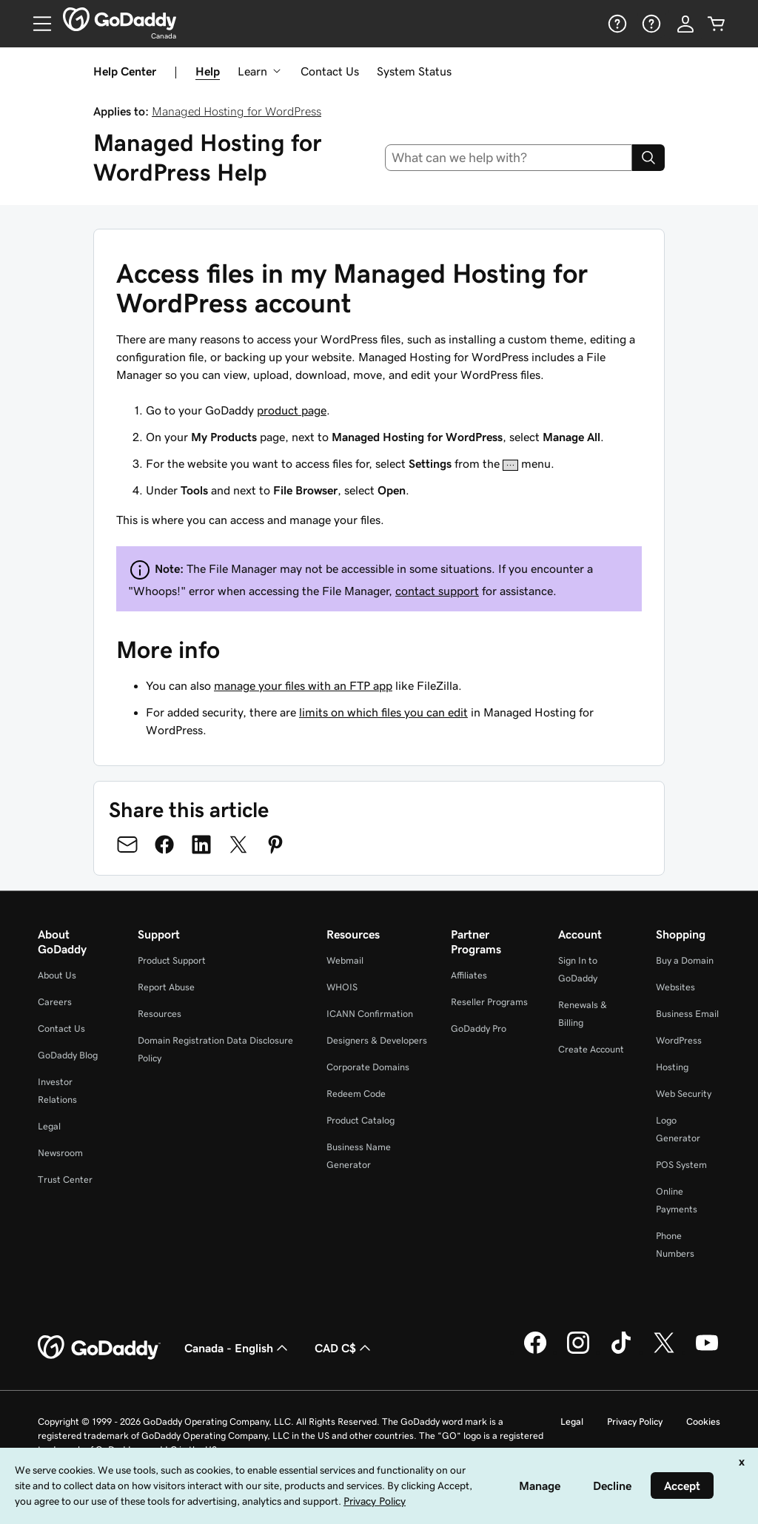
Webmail (344, 960)
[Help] (615, 24)
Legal (49, 1126)
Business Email (687, 1013)
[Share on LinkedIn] (201, 844)
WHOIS (342, 987)
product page (291, 410)
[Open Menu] (36, 24)
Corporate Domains (367, 1067)
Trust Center (65, 1179)
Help (207, 71)
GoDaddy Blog (68, 1055)
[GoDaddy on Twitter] (664, 1351)
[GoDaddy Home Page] (99, 1347)
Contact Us (330, 71)
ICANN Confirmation (369, 1013)
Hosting (672, 1067)
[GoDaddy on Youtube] (707, 1351)
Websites (675, 987)
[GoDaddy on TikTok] (621, 1351)
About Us (57, 975)
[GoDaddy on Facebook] (535, 1351)
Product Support (172, 960)
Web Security (683, 1093)
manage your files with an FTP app (303, 685)
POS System (681, 1164)
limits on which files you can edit (383, 712)
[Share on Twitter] (238, 844)
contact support (437, 591)
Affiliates (469, 975)
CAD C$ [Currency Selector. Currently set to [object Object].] (344, 1348)
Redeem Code (356, 1093)
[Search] (648, 157)
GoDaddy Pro (478, 1028)
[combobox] (509, 157)
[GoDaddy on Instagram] (578, 1351)
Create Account (591, 1049)
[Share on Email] (127, 844)
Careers (55, 1002)
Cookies (703, 1421)
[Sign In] (685, 24)
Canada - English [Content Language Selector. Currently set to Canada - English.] (237, 1348)
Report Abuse (166, 987)
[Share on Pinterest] (275, 844)
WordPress (679, 1040)
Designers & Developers (376, 1040)
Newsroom (60, 1153)
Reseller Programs (489, 1002)
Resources (159, 1013)
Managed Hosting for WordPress (236, 111)
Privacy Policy (635, 1421)
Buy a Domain (685, 960)
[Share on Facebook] (164, 844)
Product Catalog (360, 1120)
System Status (414, 71)
